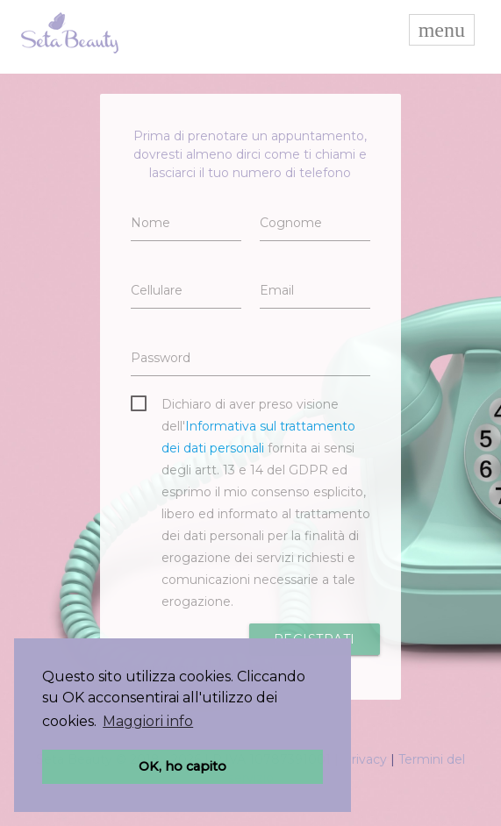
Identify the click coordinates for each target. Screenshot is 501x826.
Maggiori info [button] (148, 721)
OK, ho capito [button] (182, 766)
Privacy (364, 759)
